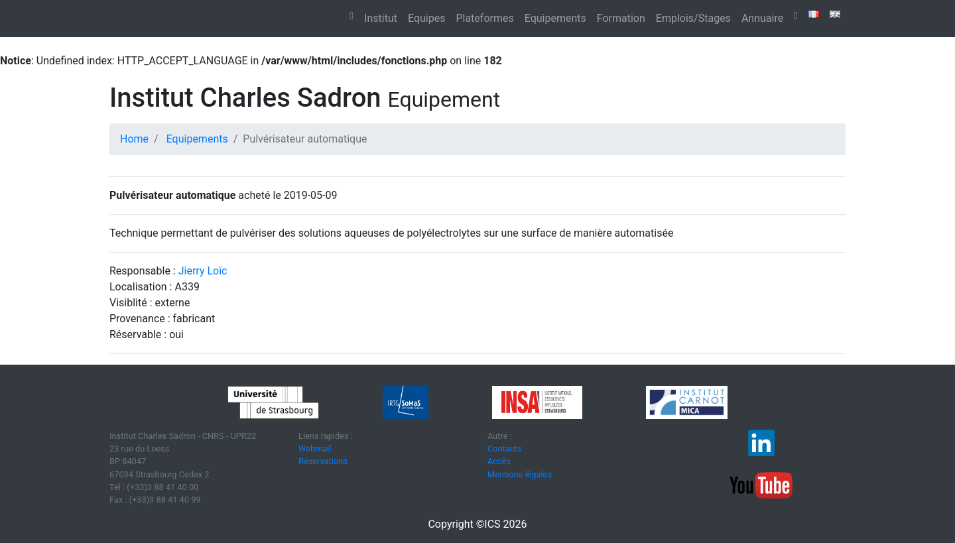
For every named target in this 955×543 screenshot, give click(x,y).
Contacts (504, 448)
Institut (380, 18)
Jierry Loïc (202, 271)
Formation (621, 18)
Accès (499, 461)
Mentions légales (519, 474)
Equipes (426, 18)
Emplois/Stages (693, 18)
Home (134, 139)
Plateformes (484, 18)
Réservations (323, 461)
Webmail (315, 448)
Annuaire (762, 18)
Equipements (555, 18)
